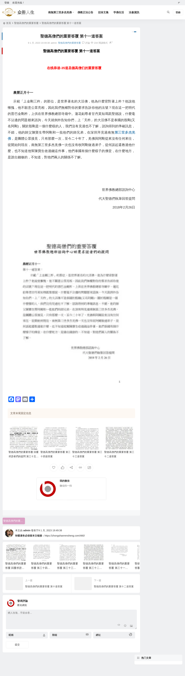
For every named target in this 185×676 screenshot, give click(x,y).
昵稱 (11, 630)
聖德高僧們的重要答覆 (26, 23)
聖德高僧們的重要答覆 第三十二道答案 (93, 563)
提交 (17, 639)
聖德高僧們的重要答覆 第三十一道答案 (119, 563)
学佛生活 (120, 12)
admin (26, 525)
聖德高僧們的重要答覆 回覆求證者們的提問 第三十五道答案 (22, 451)
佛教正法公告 (87, 12)
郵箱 (52, 630)
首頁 (8, 23)
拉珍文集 (105, 12)
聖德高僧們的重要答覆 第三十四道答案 (41, 563)
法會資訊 (136, 12)
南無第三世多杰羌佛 (62, 12)
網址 (93, 630)
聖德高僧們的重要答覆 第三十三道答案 (67, 563)
